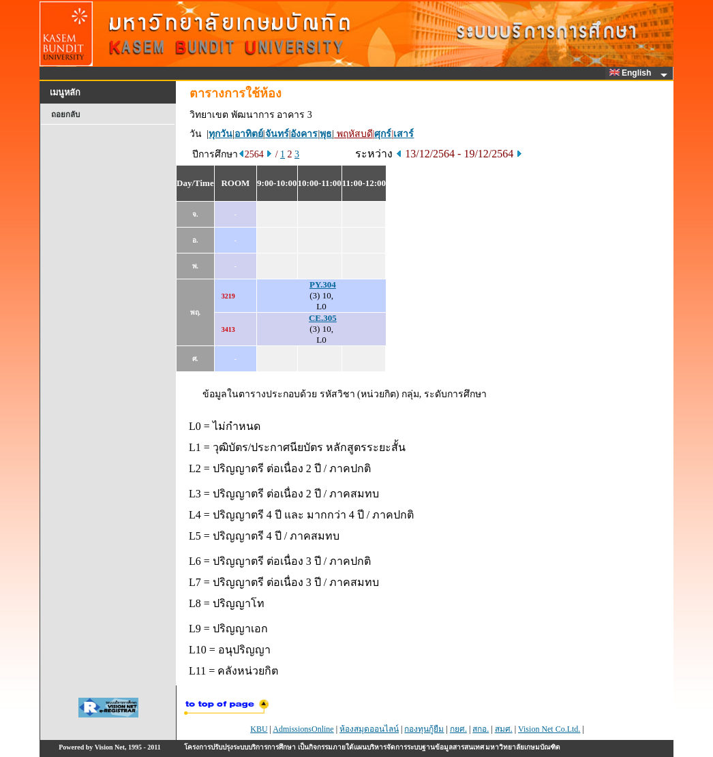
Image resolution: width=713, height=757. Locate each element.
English (632, 73)
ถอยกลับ (65, 114)
